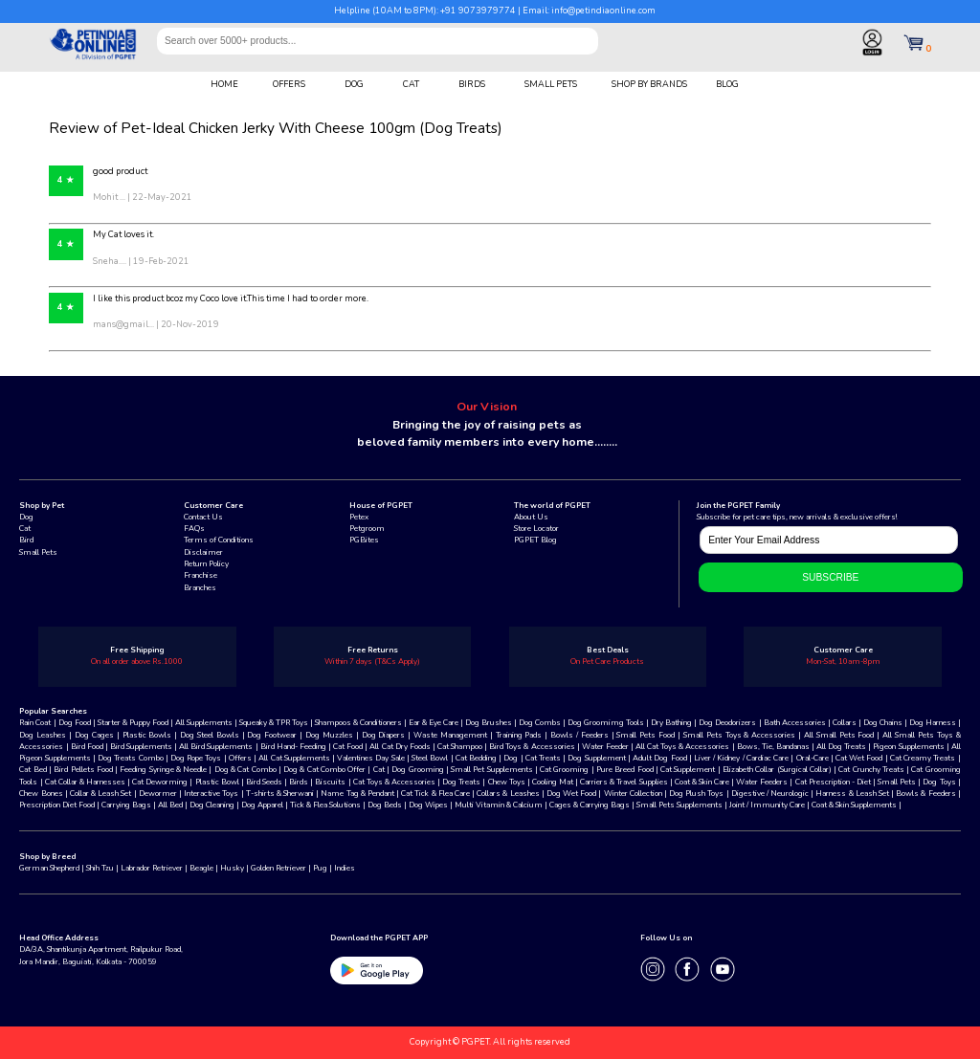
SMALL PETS (550, 84)
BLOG (727, 84)
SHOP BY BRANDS (649, 84)
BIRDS (471, 84)
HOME (224, 84)
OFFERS (289, 84)
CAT (411, 84)
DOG (354, 84)
